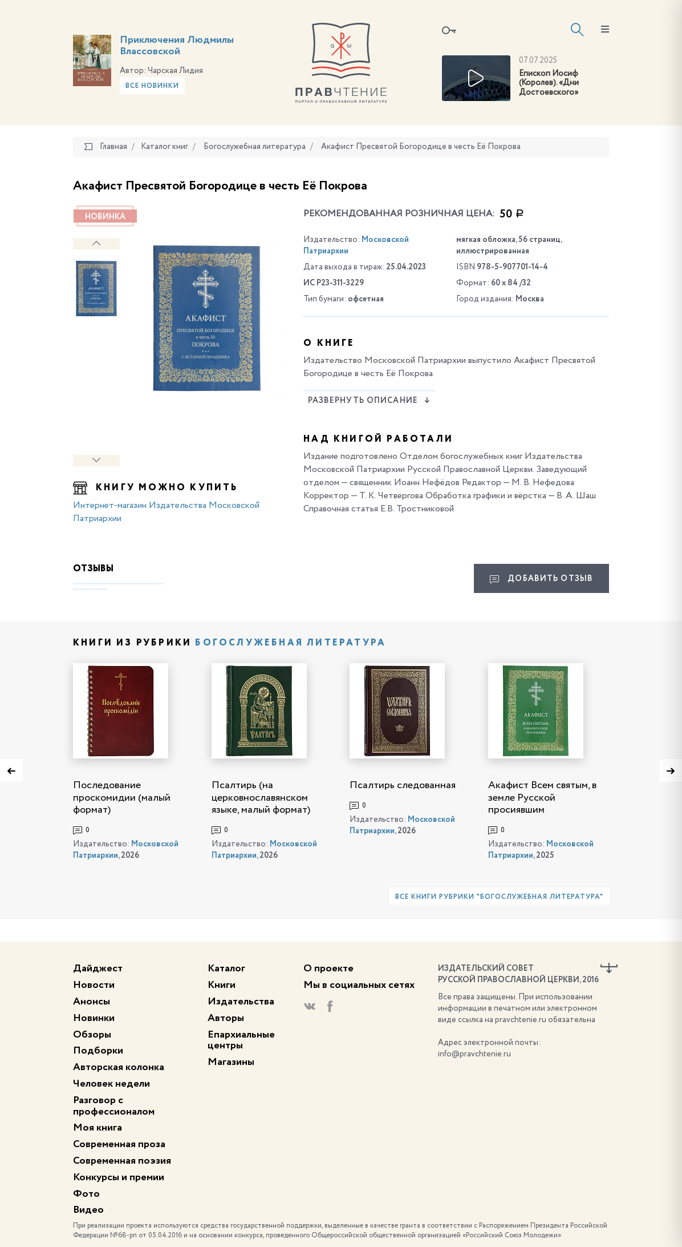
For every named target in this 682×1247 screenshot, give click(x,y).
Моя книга (97, 1128)
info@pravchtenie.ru (474, 1054)
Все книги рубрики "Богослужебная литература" (499, 897)
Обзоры (92, 1035)
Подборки (98, 1051)
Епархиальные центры (241, 1040)
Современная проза (119, 1144)
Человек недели (111, 1084)
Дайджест (98, 968)
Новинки (94, 1018)
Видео (88, 1210)
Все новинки (152, 86)
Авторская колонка (118, 1067)
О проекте (328, 968)
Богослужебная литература (290, 643)
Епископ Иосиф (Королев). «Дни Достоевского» (549, 83)
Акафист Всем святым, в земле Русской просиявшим (542, 797)
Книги (222, 985)
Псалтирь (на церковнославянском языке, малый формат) (261, 797)
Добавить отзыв (541, 579)
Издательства (241, 1001)
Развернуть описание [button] (369, 401)
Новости (94, 985)
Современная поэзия (122, 1161)
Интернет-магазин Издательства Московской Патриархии (166, 512)
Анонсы (91, 1001)
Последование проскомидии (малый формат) (121, 797)
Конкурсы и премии (118, 1177)
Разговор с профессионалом (114, 1106)
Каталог (226, 968)
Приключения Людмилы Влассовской (177, 46)
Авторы (226, 1018)
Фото (86, 1194)
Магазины (231, 1062)
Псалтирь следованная (403, 785)
